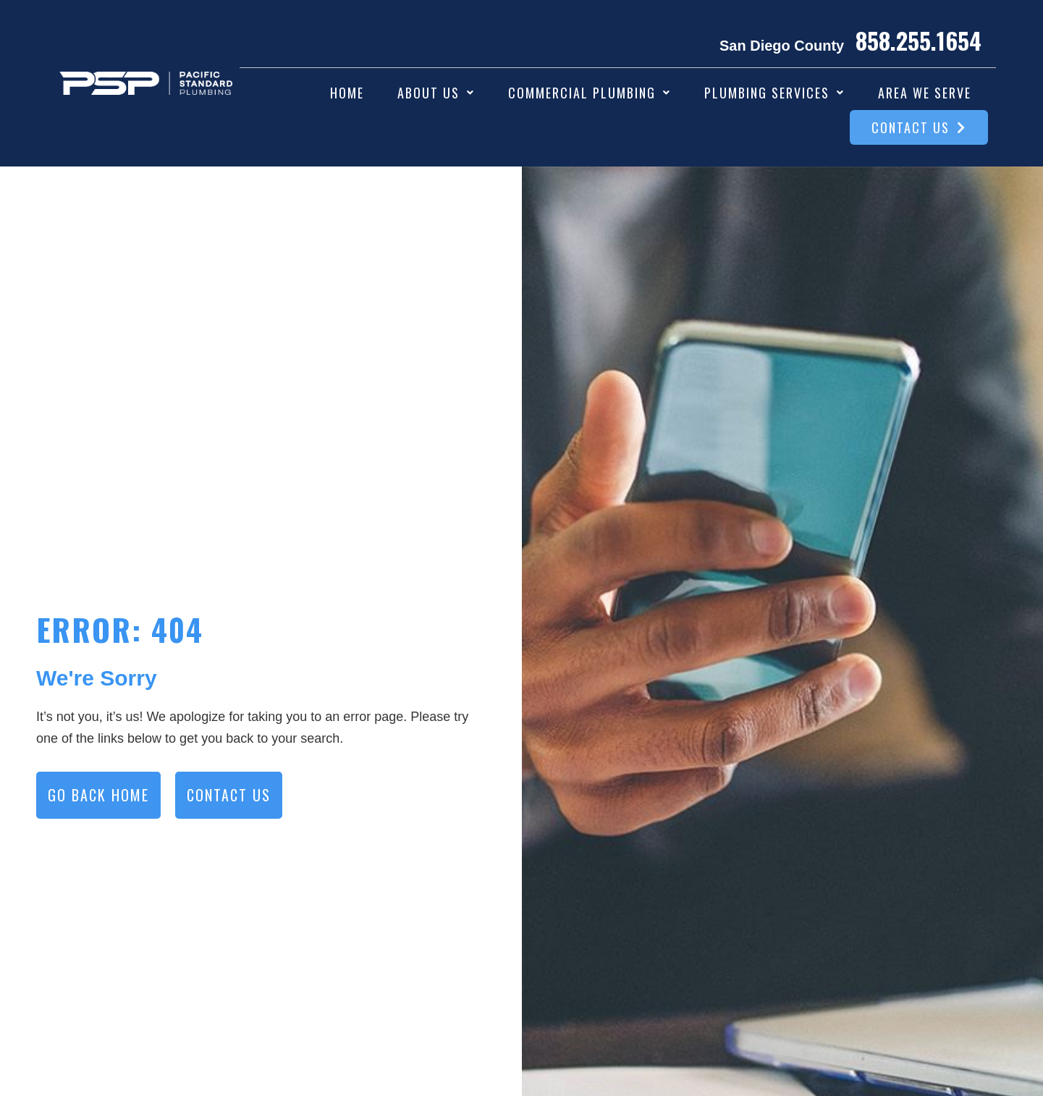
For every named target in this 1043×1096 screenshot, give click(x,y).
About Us (436, 92)
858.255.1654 (918, 40)
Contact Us (918, 127)
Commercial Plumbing (589, 92)
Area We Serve (924, 92)
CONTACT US (229, 795)
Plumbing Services (774, 92)
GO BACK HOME (98, 795)
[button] (436, 92)
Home (347, 92)
